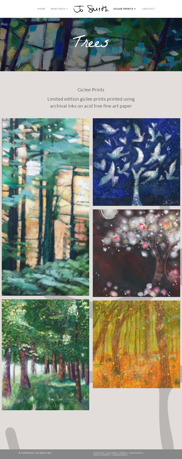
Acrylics (99, 453)
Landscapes (119, 455)
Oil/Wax (112, 453)
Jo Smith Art (44, 453)
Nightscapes (102, 455)
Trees (123, 453)
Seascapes (135, 453)
